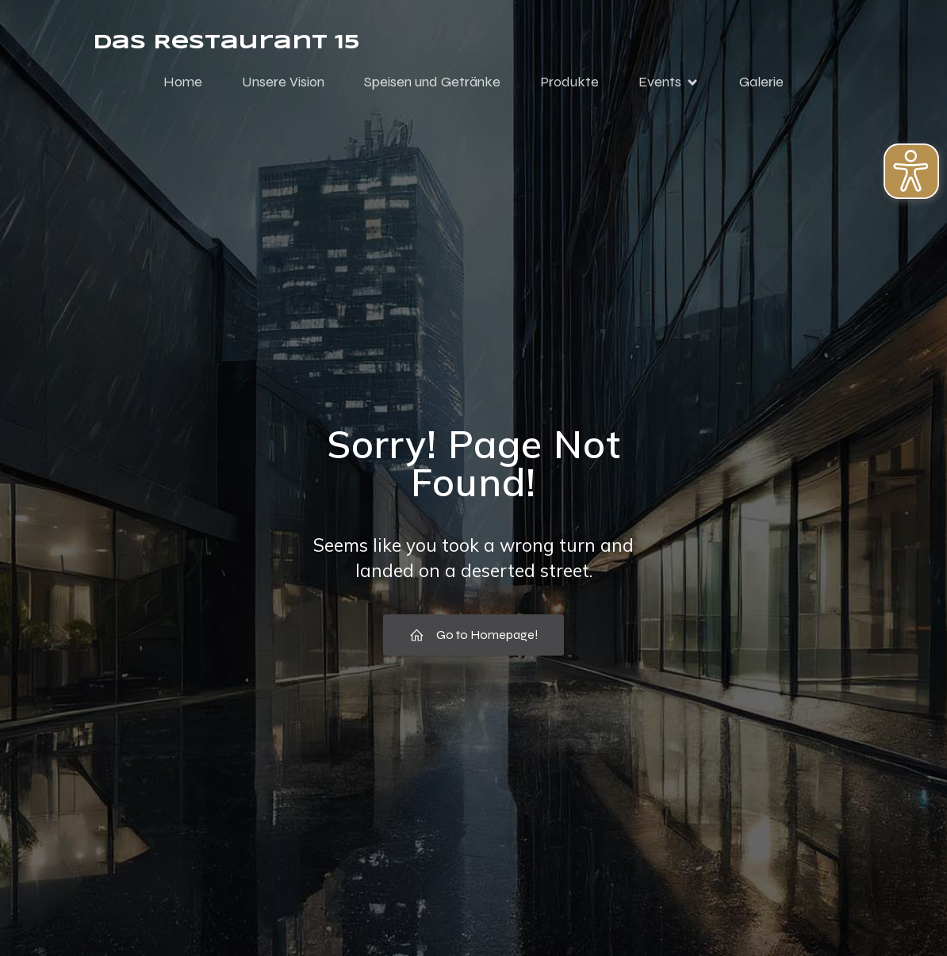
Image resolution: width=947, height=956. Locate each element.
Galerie (761, 81)
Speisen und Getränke (432, 81)
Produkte (569, 81)
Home (182, 81)
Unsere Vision (283, 81)
